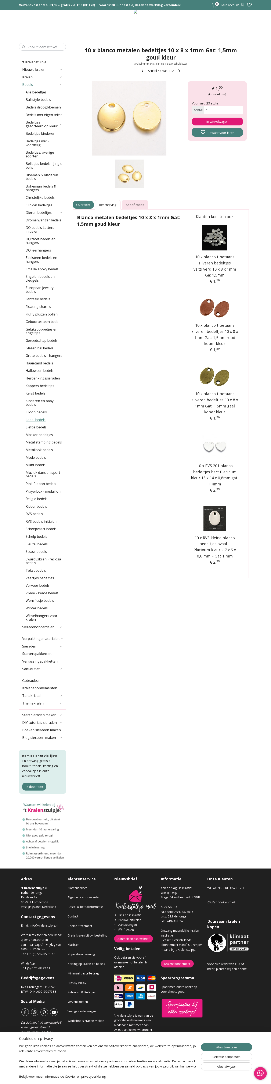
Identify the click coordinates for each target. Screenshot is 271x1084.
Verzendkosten (78, 1002)
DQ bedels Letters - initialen (41, 229)
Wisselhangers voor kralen (41, 617)
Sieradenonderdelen (42, 627)
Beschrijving (107, 205)
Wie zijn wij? (169, 893)
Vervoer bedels (38, 585)
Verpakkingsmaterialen (43, 638)
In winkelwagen (217, 121)
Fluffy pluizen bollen (42, 314)
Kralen (42, 77)
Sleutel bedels (37, 544)
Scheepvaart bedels (41, 529)
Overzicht (83, 205)
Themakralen (42, 703)
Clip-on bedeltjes (39, 205)
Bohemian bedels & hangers (41, 188)
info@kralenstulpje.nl (44, 925)
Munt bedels (36, 465)
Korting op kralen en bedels (86, 964)
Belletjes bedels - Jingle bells (44, 165)
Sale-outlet (42, 669)
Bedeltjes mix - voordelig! (37, 143)
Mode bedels (36, 457)
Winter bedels (37, 608)
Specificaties (135, 205)
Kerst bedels (35, 393)
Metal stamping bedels (44, 442)
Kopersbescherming (81, 954)
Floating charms (38, 306)
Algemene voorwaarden (84, 897)
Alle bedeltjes (36, 92)
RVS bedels (34, 513)
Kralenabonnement (177, 964)
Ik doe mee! (34, 786)
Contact (73, 916)
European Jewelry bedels (40, 289)
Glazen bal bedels (39, 348)
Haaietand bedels (39, 363)
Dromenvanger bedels (43, 220)
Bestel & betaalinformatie (85, 907)
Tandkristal (42, 695)
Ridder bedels (36, 506)
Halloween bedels (40, 370)
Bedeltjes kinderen (40, 133)
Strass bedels (36, 551)
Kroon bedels (36, 412)
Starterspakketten (36, 653)
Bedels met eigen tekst (44, 115)
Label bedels (36, 419)
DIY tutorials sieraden (42, 722)
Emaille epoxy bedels (42, 269)
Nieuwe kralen (42, 69)
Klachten (73, 945)
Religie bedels (36, 498)
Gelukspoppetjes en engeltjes (41, 331)
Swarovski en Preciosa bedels (43, 561)
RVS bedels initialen (41, 521)
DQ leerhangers (38, 250)
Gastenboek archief (221, 902)
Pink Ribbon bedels (41, 483)
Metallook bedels (39, 449)
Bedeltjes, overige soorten (40, 154)
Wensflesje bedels (40, 600)
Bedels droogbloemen (43, 107)
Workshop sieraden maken (86, 1021)
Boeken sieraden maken (41, 730)
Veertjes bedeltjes (40, 578)
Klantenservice (77, 888)
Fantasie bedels (38, 299)
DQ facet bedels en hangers (40, 241)
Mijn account (233, 5)
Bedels (42, 84)
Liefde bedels (36, 427)
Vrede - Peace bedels (42, 593)
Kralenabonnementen (39, 688)
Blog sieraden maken (42, 737)
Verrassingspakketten (40, 661)
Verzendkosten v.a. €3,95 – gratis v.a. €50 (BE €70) (57, 5)
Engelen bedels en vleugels (40, 278)
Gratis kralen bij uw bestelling (87, 935)
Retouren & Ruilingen (82, 992)
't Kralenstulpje (34, 62)
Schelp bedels (36, 536)
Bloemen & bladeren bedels (42, 177)
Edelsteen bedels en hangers (41, 259)
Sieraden (42, 646)
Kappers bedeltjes (40, 386)
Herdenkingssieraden (43, 378)
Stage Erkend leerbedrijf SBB (180, 897)
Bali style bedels (38, 99)
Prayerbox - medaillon (43, 491)
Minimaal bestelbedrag (83, 973)
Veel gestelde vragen (82, 1011)
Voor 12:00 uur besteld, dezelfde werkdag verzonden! (140, 5)
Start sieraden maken (42, 715)
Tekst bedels (36, 570)
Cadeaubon (31, 680)
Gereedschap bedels (42, 340)
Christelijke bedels (40, 197)
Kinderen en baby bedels (40, 403)
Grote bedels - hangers (44, 355)
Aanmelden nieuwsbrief (133, 939)
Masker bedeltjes (39, 434)
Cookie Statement (80, 926)
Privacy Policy (77, 983)
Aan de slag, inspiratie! (176, 888)
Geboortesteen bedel (42, 321)
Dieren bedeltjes (44, 212)
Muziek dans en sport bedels (43, 474)
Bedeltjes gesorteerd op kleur (44, 124)
